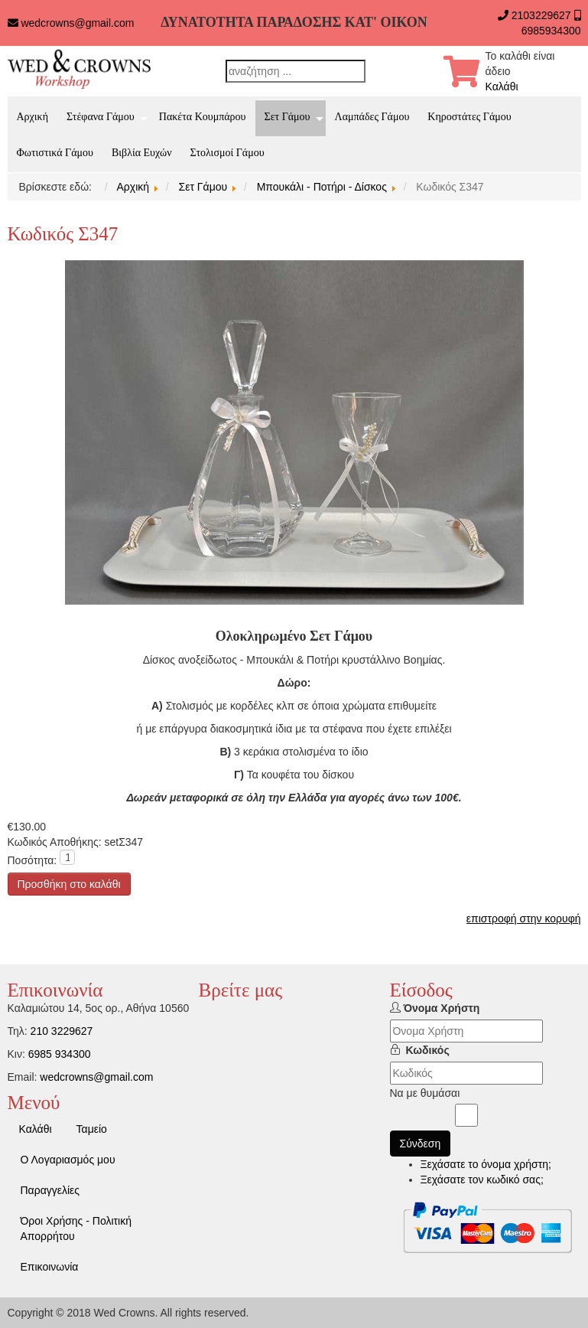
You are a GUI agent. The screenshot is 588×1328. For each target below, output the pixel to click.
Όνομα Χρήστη (441, 1008)
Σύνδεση (420, 1143)
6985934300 (551, 30)
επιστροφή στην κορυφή (523, 918)
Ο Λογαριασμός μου (68, 1159)
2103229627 (541, 15)
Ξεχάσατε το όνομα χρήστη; (486, 1164)
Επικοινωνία (50, 1267)
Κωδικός (428, 1050)
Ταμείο (91, 1129)
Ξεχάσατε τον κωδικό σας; (482, 1179)
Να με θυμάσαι (425, 1093)
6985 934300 (59, 1054)
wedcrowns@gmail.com (77, 23)
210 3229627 (62, 1031)
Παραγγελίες (50, 1190)
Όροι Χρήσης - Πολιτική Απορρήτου (76, 1228)
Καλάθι (502, 86)
